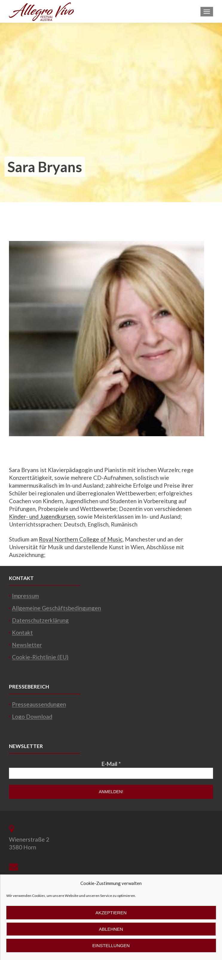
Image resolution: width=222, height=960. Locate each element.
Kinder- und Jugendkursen (42, 516)
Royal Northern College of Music (81, 539)
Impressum (25, 595)
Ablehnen (111, 929)
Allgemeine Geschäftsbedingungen (56, 608)
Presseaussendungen (39, 704)
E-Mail (111, 763)
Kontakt (22, 632)
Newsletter (27, 644)
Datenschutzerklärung (40, 620)
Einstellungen (111, 945)
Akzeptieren (110, 912)
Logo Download (32, 716)
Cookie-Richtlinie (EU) (40, 657)
